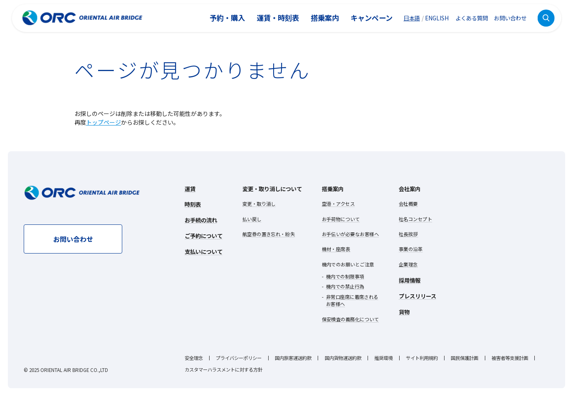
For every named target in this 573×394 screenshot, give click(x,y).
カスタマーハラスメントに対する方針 (223, 369)
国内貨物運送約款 (343, 358)
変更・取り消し (259, 203)
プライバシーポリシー (239, 358)
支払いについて (203, 251)
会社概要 (408, 203)
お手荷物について (341, 219)
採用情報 (409, 280)
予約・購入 (227, 17)
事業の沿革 (411, 249)
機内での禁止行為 (345, 286)
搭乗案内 (325, 17)
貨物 (404, 312)
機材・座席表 (336, 249)
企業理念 (408, 264)
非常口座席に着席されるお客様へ (352, 300)
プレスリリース (417, 296)
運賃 (190, 189)
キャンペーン (372, 17)
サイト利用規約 (422, 358)
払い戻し (252, 219)
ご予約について (203, 235)
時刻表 (193, 204)
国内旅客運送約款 (293, 358)
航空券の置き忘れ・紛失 (268, 234)
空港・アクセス (338, 203)
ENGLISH (437, 18)
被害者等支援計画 (509, 358)
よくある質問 (471, 18)
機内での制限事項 (345, 276)
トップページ (103, 122)
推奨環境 (383, 358)
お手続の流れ (201, 220)
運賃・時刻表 (278, 17)
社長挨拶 (408, 234)
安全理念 (194, 358)
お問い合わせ (510, 18)
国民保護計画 (464, 358)
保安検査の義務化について (350, 319)
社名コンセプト (415, 219)
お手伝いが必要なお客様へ (350, 234)
